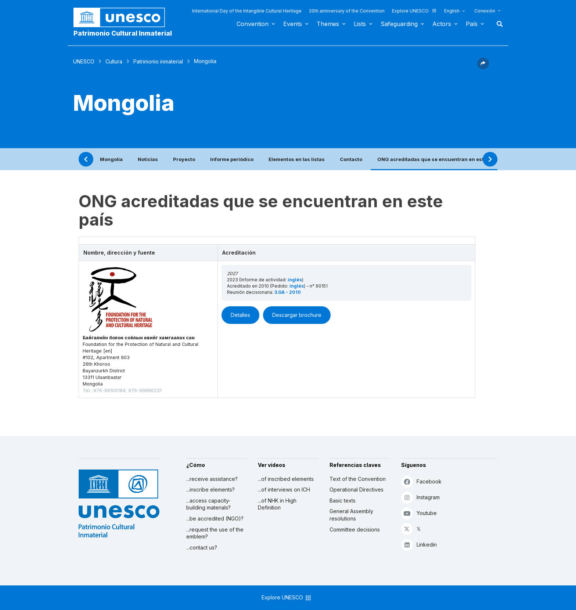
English (452, 11)
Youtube (419, 513)
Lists (360, 24)
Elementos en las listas (297, 159)
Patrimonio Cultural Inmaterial (122, 33)
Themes (328, 24)
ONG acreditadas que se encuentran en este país (437, 159)
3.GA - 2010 (287, 292)
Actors (441, 24)
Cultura (113, 61)
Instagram (420, 497)
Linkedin (419, 544)
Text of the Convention (358, 479)
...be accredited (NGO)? (215, 518)
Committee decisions (355, 529)
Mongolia (111, 159)
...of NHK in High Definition (277, 504)
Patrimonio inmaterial (158, 61)
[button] (483, 67)
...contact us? (201, 547)
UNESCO (83, 61)
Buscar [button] (497, 24)
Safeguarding (399, 24)
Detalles (240, 315)
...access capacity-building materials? (208, 504)
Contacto (351, 159)
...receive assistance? (212, 479)
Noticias (148, 159)
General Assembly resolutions (351, 515)
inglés (295, 279)
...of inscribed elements (286, 479)
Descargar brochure (296, 315)
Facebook (421, 481)
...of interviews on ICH (284, 489)
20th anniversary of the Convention (347, 11)
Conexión (484, 11)
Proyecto (184, 159)
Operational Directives (357, 489)
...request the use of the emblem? (215, 533)
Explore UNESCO (414, 11)
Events (292, 24)
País (472, 24)
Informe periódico (231, 159)
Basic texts (343, 500)
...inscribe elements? (210, 489)
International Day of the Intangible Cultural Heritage (247, 11)
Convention (253, 24)
